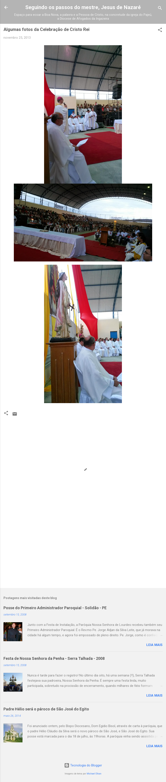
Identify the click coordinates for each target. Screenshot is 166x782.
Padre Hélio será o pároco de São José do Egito (46, 709)
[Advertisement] (83, 551)
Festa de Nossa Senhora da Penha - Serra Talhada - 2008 (54, 658)
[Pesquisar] (160, 8)
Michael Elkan (94, 773)
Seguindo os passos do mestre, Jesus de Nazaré (83, 7)
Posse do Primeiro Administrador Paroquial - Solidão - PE (55, 608)
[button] (160, 30)
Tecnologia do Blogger (83, 765)
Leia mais (154, 645)
